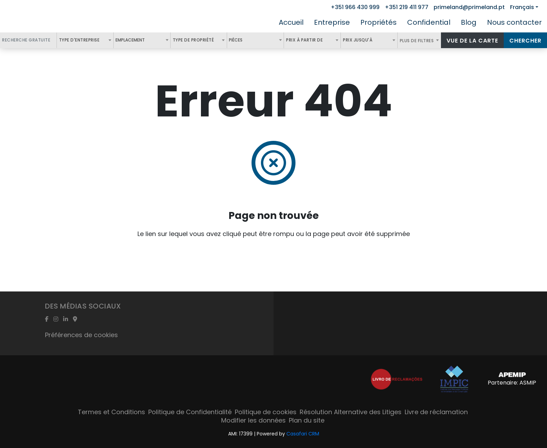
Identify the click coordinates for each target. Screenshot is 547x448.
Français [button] (522, 7)
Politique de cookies (266, 412)
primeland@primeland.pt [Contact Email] (469, 7)
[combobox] (85, 40)
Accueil (291, 22)
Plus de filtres (417, 41)
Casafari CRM (302, 433)
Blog (469, 22)
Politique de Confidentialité (190, 412)
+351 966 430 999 (355, 7)
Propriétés (378, 22)
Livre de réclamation (436, 412)
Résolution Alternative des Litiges (351, 412)
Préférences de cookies (81, 335)
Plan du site (306, 420)
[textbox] (149, 40)
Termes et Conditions (111, 412)
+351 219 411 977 (406, 7)
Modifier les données (253, 420)
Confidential (428, 22)
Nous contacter (514, 22)
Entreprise (332, 22)
